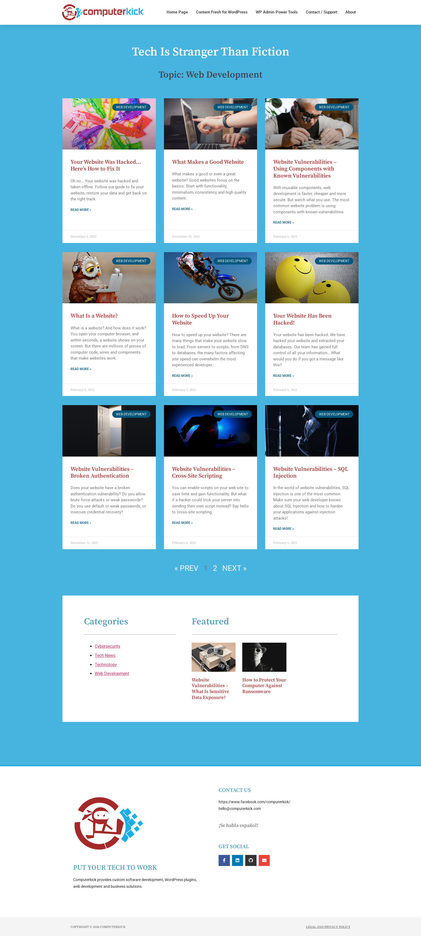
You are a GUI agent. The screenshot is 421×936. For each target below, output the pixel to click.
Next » (234, 568)
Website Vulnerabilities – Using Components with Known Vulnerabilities (304, 169)
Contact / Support (321, 12)
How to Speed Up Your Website (200, 319)
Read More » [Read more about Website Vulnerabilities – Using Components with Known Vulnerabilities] (283, 222)
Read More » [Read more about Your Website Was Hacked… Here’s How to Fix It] (81, 210)
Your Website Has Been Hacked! (302, 319)
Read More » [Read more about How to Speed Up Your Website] (182, 376)
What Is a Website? (94, 315)
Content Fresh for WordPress (222, 12)
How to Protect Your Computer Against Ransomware (264, 686)
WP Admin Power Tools (277, 12)
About (350, 12)
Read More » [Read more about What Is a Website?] (81, 369)
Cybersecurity (107, 646)
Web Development (112, 673)
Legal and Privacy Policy (328, 927)
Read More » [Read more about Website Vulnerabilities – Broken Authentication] (81, 523)
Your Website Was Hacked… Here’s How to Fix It (106, 165)
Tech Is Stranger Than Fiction (210, 52)
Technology (106, 664)
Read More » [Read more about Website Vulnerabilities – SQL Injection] (283, 529)
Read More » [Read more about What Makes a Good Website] (182, 209)
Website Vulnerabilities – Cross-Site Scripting (203, 472)
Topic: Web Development (210, 75)
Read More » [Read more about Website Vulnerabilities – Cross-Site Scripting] (182, 523)
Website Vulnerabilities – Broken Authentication (102, 472)
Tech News (105, 655)
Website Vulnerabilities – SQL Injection (310, 472)
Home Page (177, 12)
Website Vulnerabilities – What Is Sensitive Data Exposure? (210, 689)
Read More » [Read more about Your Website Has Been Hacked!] (283, 376)
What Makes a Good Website (208, 162)
